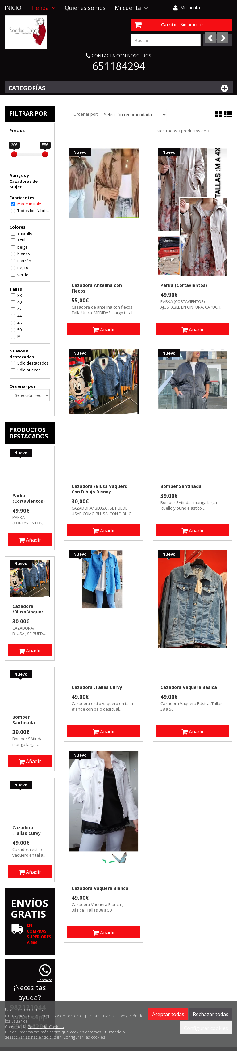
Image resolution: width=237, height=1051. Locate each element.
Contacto (17, 23)
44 (19, 315)
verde (22, 274)
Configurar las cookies (84, 1037)
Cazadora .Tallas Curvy (97, 687)
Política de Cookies (46, 1026)
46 (19, 323)
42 (19, 309)
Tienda (43, 7)
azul (21, 240)
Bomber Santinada (181, 486)
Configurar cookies (206, 1028)
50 (19, 329)
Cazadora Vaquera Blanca (100, 888)
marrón (24, 260)
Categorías (119, 88)
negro (22, 267)
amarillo (24, 233)
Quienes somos (85, 7)
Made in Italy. (29, 204)
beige (22, 247)
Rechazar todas (210, 1014)
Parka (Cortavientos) (183, 285)
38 (19, 295)
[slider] (14, 154)
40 (19, 302)
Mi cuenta (190, 8)
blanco (23, 254)
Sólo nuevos (29, 370)
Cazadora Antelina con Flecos (97, 288)
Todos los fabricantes (37, 210)
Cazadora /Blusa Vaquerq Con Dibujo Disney (99, 489)
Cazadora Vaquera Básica (188, 687)
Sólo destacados (33, 363)
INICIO (13, 7)
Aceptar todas (168, 1014)
